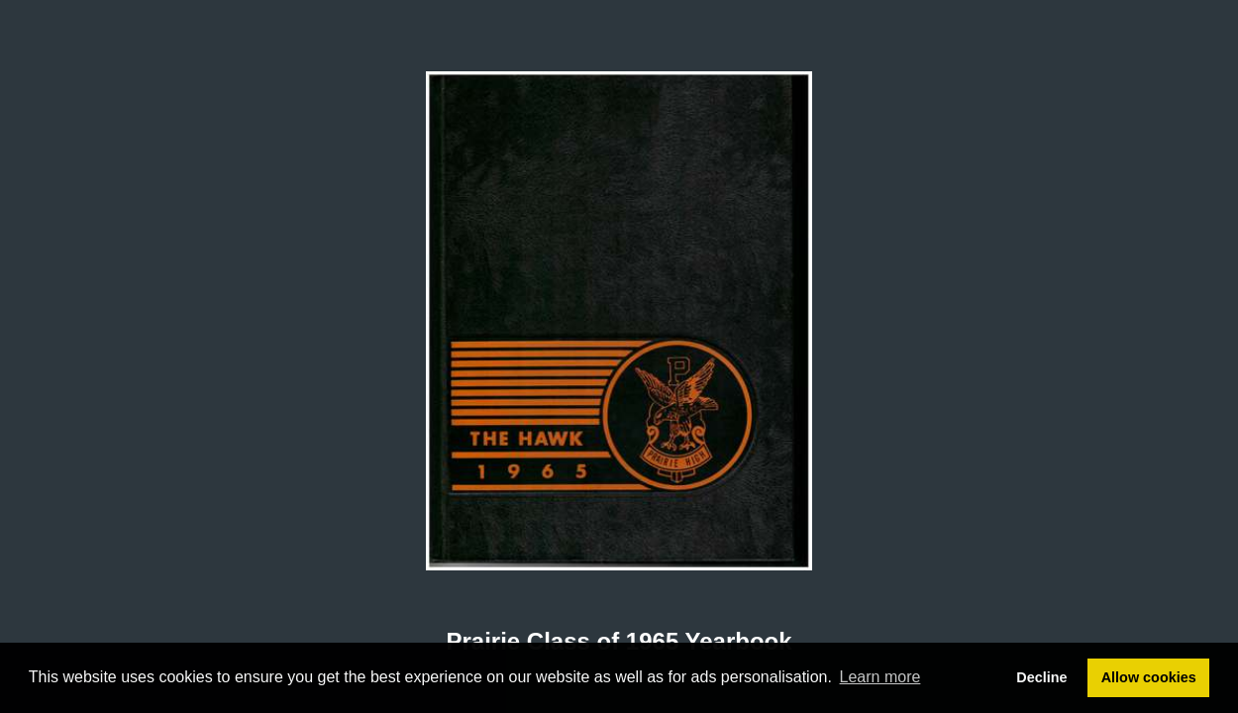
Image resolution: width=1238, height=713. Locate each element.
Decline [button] (1041, 677)
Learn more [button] (880, 676)
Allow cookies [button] (1148, 677)
